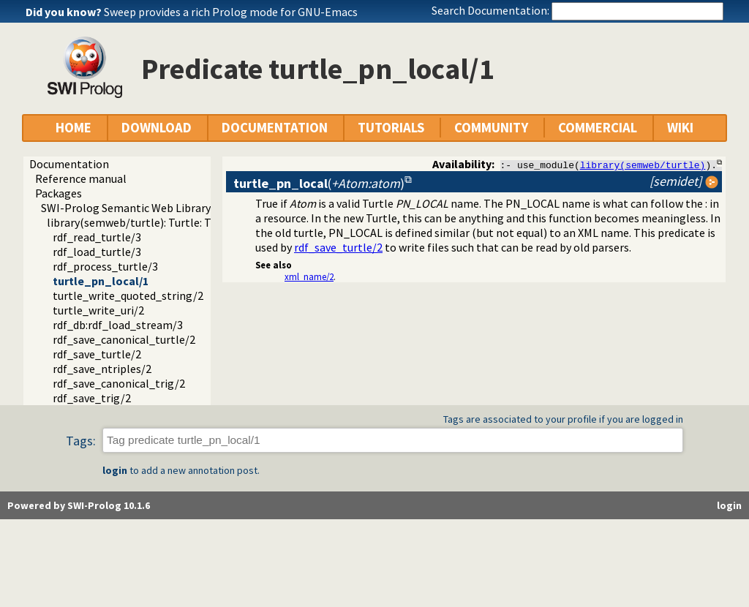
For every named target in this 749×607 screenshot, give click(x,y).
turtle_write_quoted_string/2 (128, 295)
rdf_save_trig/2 (92, 398)
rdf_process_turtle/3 (105, 266)
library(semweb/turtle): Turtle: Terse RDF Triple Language (192, 222)
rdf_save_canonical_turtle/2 (124, 339)
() (318, 183)
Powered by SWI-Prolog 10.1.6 (78, 505)
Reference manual (81, 178)
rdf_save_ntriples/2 (102, 368)
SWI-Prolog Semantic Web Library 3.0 (134, 207)
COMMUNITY (491, 127)
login (114, 470)
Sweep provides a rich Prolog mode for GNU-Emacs (231, 11)
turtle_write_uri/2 (98, 310)
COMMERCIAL (597, 127)
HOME (73, 127)
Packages (58, 193)
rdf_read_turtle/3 (97, 237)
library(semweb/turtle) (643, 164)
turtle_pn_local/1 (100, 281)
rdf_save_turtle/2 (97, 354)
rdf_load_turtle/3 (97, 251)
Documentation (69, 164)
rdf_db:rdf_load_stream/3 (118, 324)
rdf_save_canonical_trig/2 (119, 383)
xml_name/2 (309, 276)
